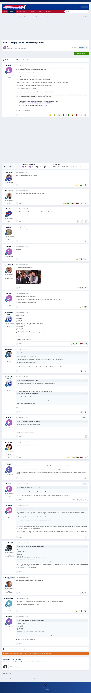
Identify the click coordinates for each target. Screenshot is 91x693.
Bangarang (8, 349)
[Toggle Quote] (18, 352)
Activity (49, 11)
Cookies (52, 688)
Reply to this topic (81, 53)
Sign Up (84, 6)
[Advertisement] (46, 30)
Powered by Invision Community (45, 690)
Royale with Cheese (9, 313)
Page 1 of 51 (26, 59)
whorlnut (9, 505)
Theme (40, 688)
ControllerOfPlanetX (9, 578)
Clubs (19, 11)
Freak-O (8, 209)
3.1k (9, 476)
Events (33, 11)
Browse (40, 11)
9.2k (9, 555)
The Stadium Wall (22, 48)
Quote (20, 115)
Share (74, 47)
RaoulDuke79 (9, 543)
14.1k (9, 77)
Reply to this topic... (15, 666)
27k (9, 239)
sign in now (34, 661)
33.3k (9, 203)
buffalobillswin (9, 598)
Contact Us (45, 688)
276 (9, 185)
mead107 (9, 227)
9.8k (9, 454)
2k (9, 517)
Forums (12, 12)
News (5, 11)
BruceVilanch (9, 264)
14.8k (9, 628)
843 (9, 610)
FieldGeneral (9, 172)
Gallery (26, 11)
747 (9, 221)
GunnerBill (9, 246)
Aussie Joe (8, 616)
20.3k (9, 361)
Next (17, 59)
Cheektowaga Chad (8, 463)
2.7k (9, 277)
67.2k (9, 259)
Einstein (11, 46)
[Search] (71, 11)
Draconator (8, 442)
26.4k (9, 326)
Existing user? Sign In (74, 7)
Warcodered (9, 191)
